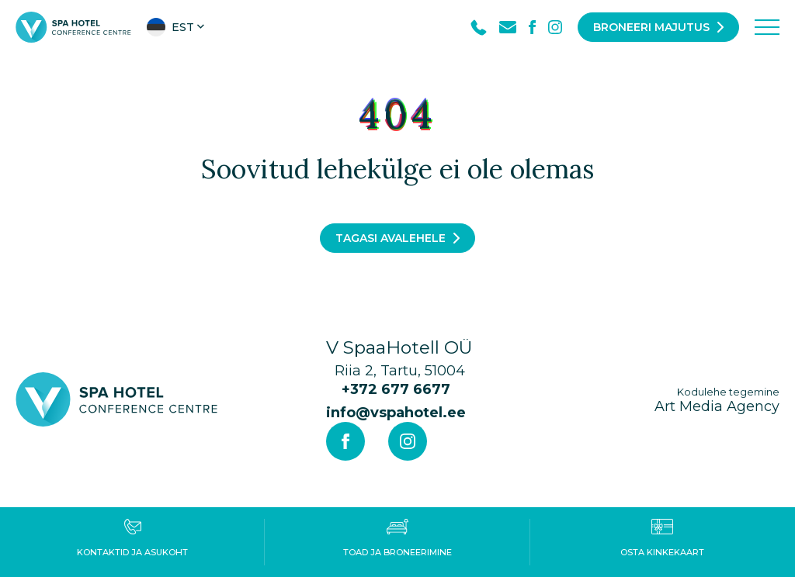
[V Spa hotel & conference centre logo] (73, 26)
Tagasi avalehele (390, 238)
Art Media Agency (716, 399)
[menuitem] (177, 27)
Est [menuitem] (183, 27)
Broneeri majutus (651, 27)
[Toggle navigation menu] (767, 27)
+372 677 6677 (396, 389)
